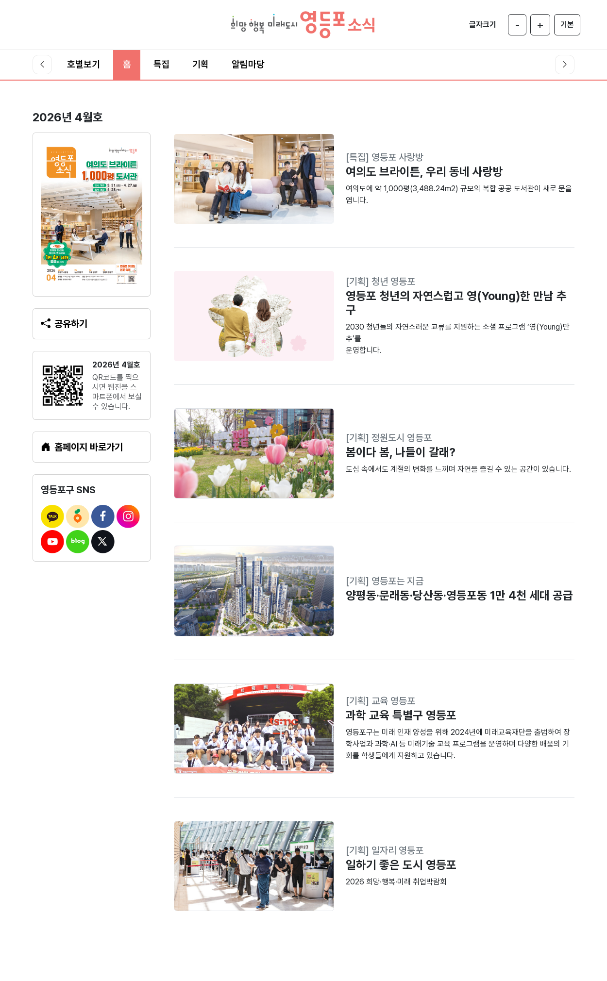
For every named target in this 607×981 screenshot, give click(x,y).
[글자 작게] (517, 24)
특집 (161, 64)
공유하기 (64, 323)
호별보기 (83, 64)
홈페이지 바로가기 (82, 447)
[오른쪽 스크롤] (564, 64)
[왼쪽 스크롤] (42, 64)
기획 (200, 64)
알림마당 (248, 64)
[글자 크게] (540, 24)
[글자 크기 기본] (567, 24)
